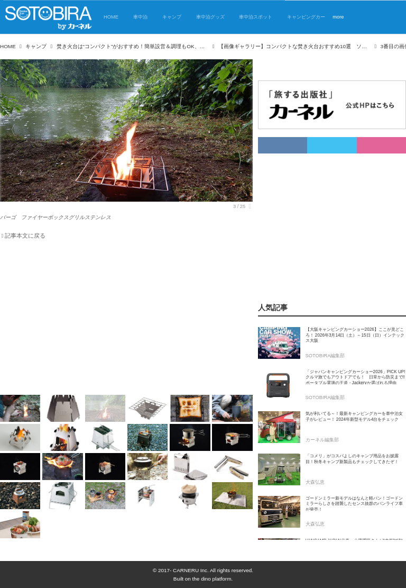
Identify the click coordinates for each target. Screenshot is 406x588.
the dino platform (212, 579)
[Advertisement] (126, 319)
